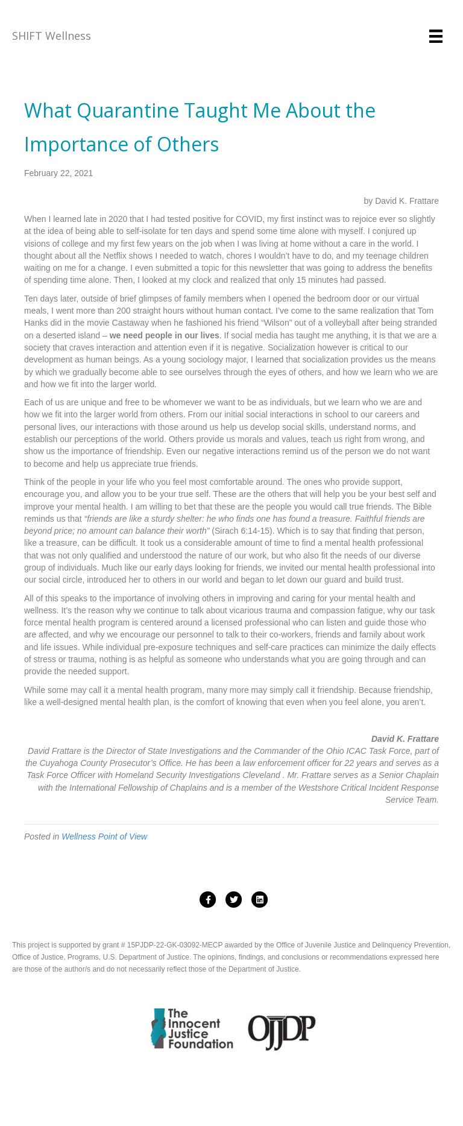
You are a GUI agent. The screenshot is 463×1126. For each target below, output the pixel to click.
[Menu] (436, 36)
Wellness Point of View (104, 836)
